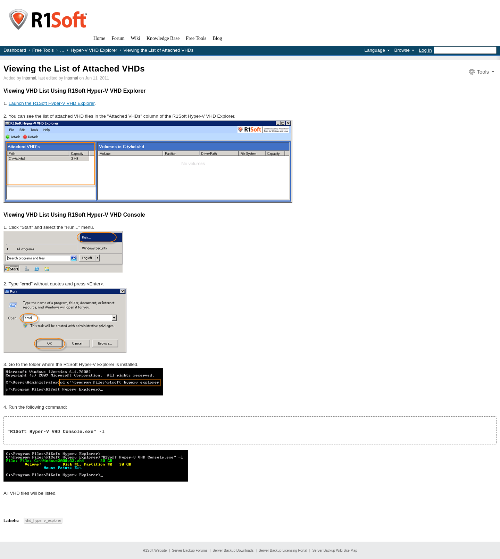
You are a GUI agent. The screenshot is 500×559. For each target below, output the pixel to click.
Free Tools (43, 50)
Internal (29, 78)
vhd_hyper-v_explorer (43, 520)
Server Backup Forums (189, 550)
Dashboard (14, 50)
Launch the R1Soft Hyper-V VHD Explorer (51, 103)
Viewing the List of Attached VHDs (74, 68)
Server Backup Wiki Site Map (334, 550)
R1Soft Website (155, 550)
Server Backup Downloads (232, 550)
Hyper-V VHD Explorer (93, 50)
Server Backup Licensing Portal (283, 550)
